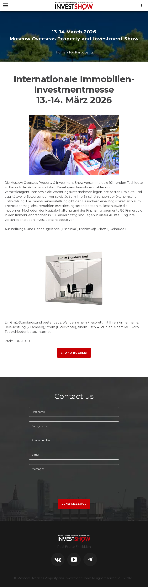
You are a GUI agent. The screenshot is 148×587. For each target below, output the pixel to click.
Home (60, 52)
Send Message (73, 504)
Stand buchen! (74, 353)
